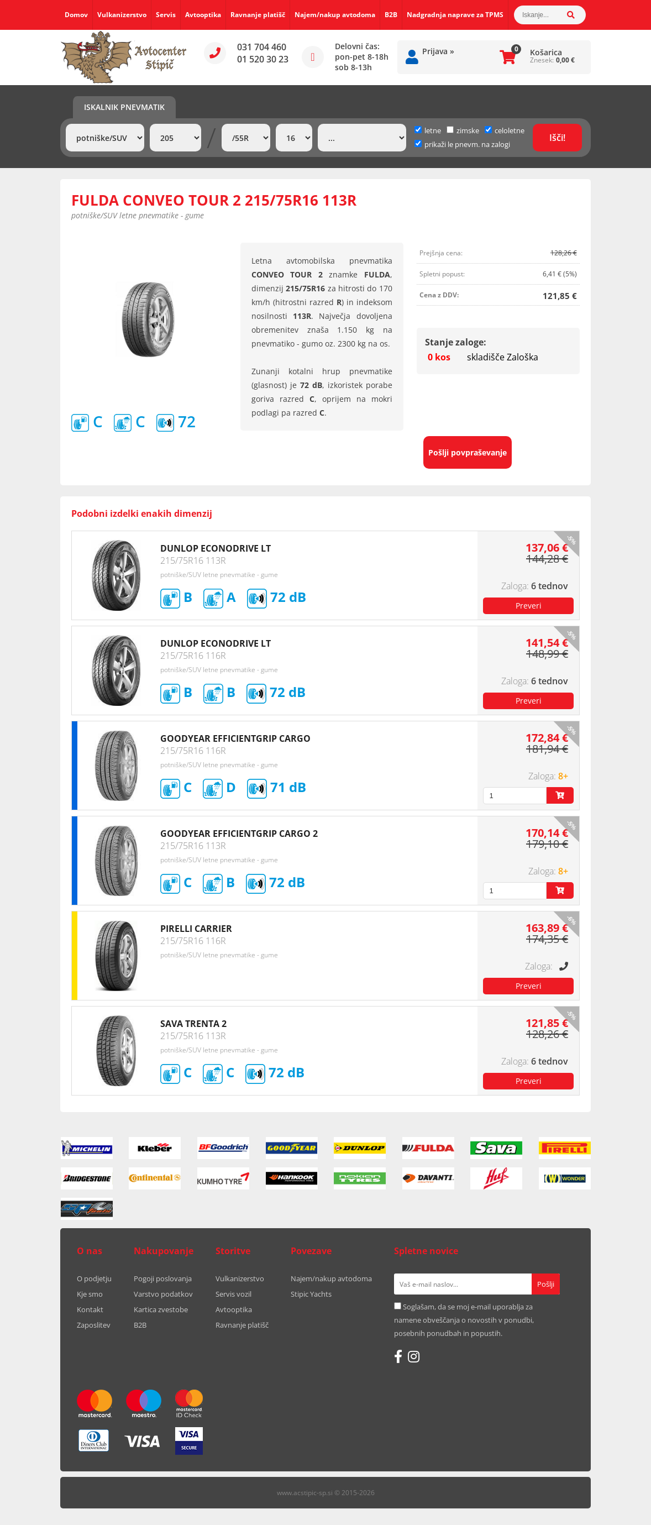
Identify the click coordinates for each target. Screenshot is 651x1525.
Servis (166, 14)
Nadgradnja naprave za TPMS (455, 14)
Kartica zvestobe (161, 1309)
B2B (391, 14)
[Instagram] (413, 1356)
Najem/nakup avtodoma (335, 14)
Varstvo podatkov (163, 1294)
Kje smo (90, 1294)
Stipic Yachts (311, 1294)
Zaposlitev (94, 1325)
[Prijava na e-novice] (546, 1284)
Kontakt (90, 1309)
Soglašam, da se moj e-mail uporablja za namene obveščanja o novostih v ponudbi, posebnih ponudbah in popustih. (464, 1320)
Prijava (438, 51)
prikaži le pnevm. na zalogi (467, 144)
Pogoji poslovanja (163, 1278)
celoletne (504, 130)
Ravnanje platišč (257, 14)
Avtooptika (203, 14)
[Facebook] (398, 1356)
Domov (76, 14)
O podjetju (94, 1278)
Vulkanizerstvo (121, 14)
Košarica (546, 52)
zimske (463, 130)
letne (427, 130)
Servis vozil (233, 1294)
